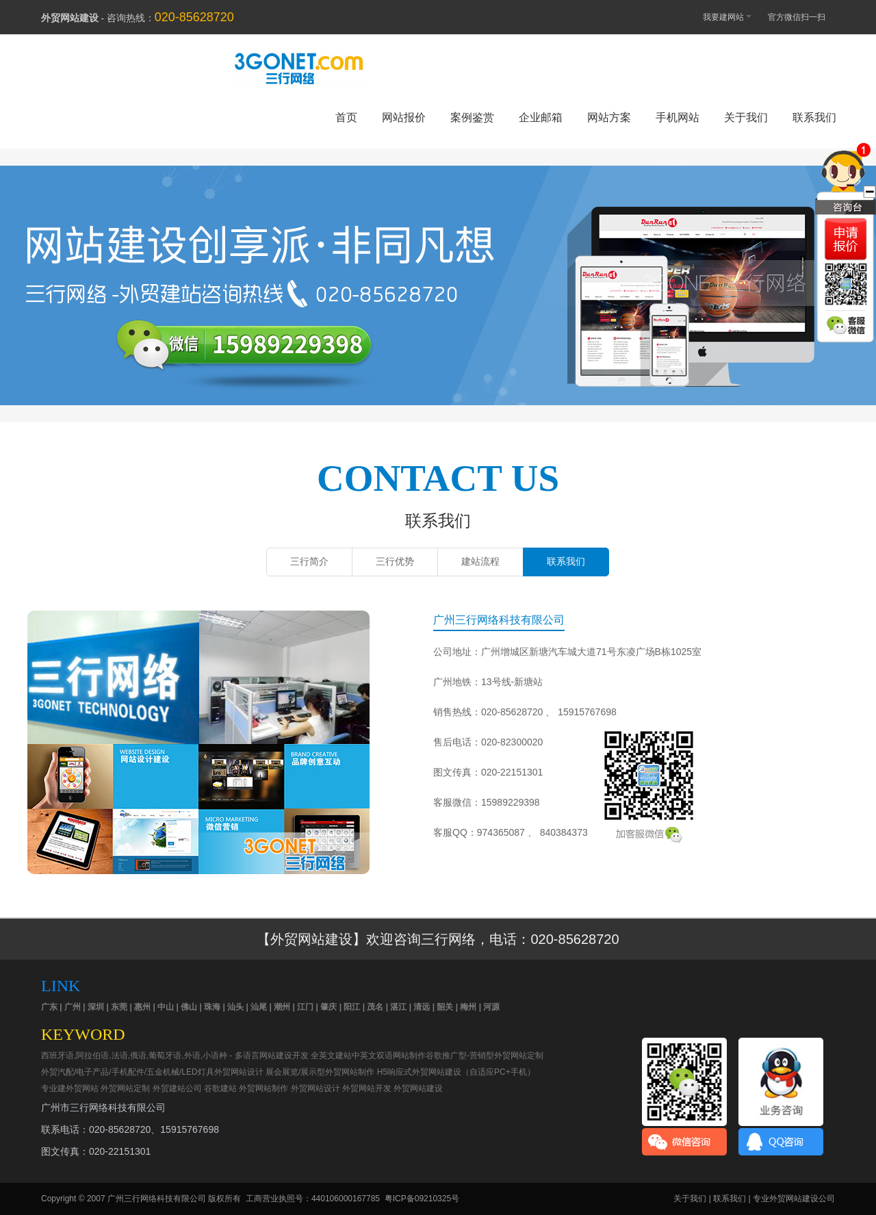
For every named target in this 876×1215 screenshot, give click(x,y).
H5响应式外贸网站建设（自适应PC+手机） (456, 1072)
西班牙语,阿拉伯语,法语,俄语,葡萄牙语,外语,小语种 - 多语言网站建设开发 (175, 1055)
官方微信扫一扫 (803, 17)
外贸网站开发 (366, 1088)
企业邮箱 (541, 117)
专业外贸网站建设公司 (794, 1198)
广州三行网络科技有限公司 (156, 1198)
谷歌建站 (220, 1088)
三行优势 (395, 562)
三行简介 (309, 562)
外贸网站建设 (438, 272)
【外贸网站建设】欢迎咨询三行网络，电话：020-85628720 (438, 939)
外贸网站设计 (315, 1088)
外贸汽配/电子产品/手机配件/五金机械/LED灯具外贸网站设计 (152, 1072)
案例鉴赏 (472, 117)
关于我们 (746, 117)
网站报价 (404, 117)
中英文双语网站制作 (389, 1055)
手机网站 (677, 117)
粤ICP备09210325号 (422, 1198)
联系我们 (814, 117)
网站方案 (609, 117)
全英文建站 (331, 1055)
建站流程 (480, 562)
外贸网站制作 (263, 1088)
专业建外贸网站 (70, 1088)
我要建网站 (720, 16)
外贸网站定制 (125, 1088)
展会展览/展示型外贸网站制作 (320, 1072)
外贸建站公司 (177, 1088)
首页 (346, 117)
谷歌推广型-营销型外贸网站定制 (484, 1055)
